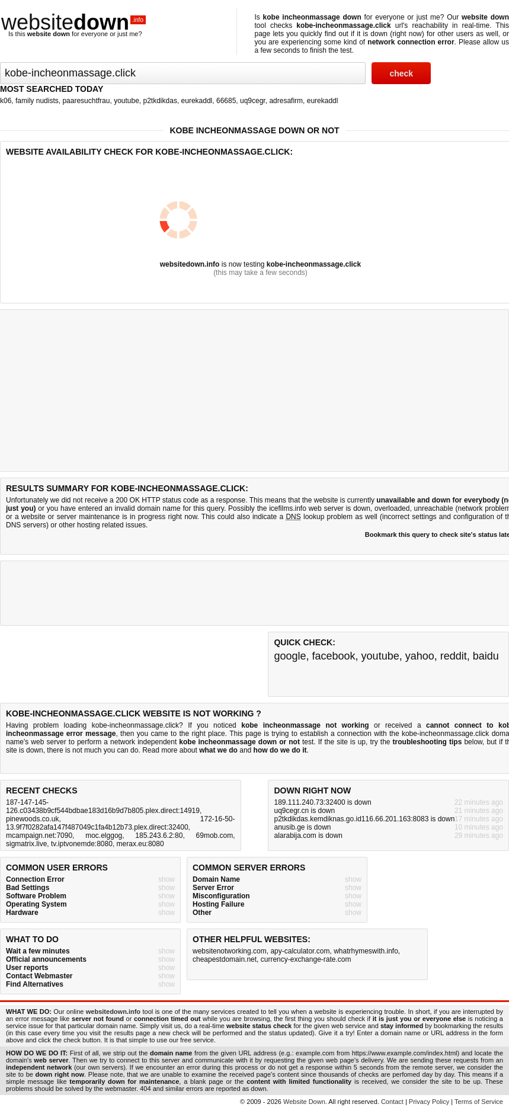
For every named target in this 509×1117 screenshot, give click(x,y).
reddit (453, 656)
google (290, 656)
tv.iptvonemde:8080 (82, 844)
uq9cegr (252, 101)
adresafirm (286, 101)
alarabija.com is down (308, 835)
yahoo (419, 656)
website (73, 22)
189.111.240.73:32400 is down (322, 802)
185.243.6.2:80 (159, 835)
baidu (486, 656)
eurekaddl (197, 101)
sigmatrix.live (26, 844)
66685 (226, 101)
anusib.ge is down (302, 827)
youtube (126, 101)
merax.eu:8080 (140, 844)
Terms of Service (478, 1101)
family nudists (37, 101)
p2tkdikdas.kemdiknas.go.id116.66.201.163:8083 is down (364, 819)
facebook (334, 656)
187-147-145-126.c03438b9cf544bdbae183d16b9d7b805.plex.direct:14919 (103, 806)
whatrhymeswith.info (366, 951)
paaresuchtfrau (86, 101)
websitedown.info (190, 264)
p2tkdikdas (160, 101)
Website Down (304, 1101)
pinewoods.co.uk (32, 819)
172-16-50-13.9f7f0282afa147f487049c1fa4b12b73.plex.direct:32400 (120, 823)
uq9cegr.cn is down (304, 810)
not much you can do (105, 750)
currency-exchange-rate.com (306, 959)
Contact (392, 1101)
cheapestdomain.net (225, 959)
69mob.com (214, 835)
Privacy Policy (429, 1101)
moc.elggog (103, 835)
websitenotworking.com (230, 951)
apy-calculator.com (299, 951)
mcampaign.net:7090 (39, 835)
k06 (5, 101)
